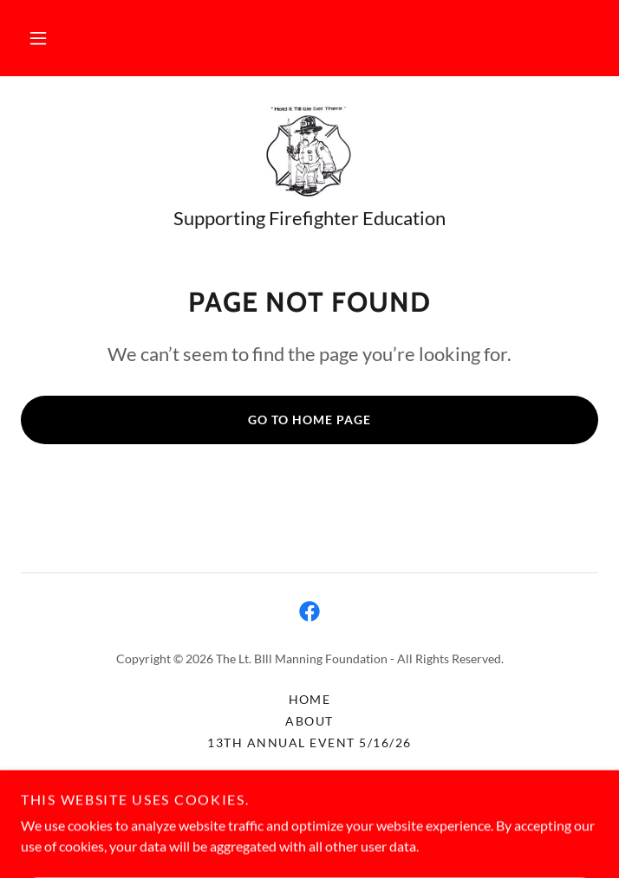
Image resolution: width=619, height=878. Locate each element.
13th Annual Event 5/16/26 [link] (309, 742)
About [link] (309, 720)
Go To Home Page (309, 419)
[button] (38, 38)
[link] (309, 151)
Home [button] (310, 699)
